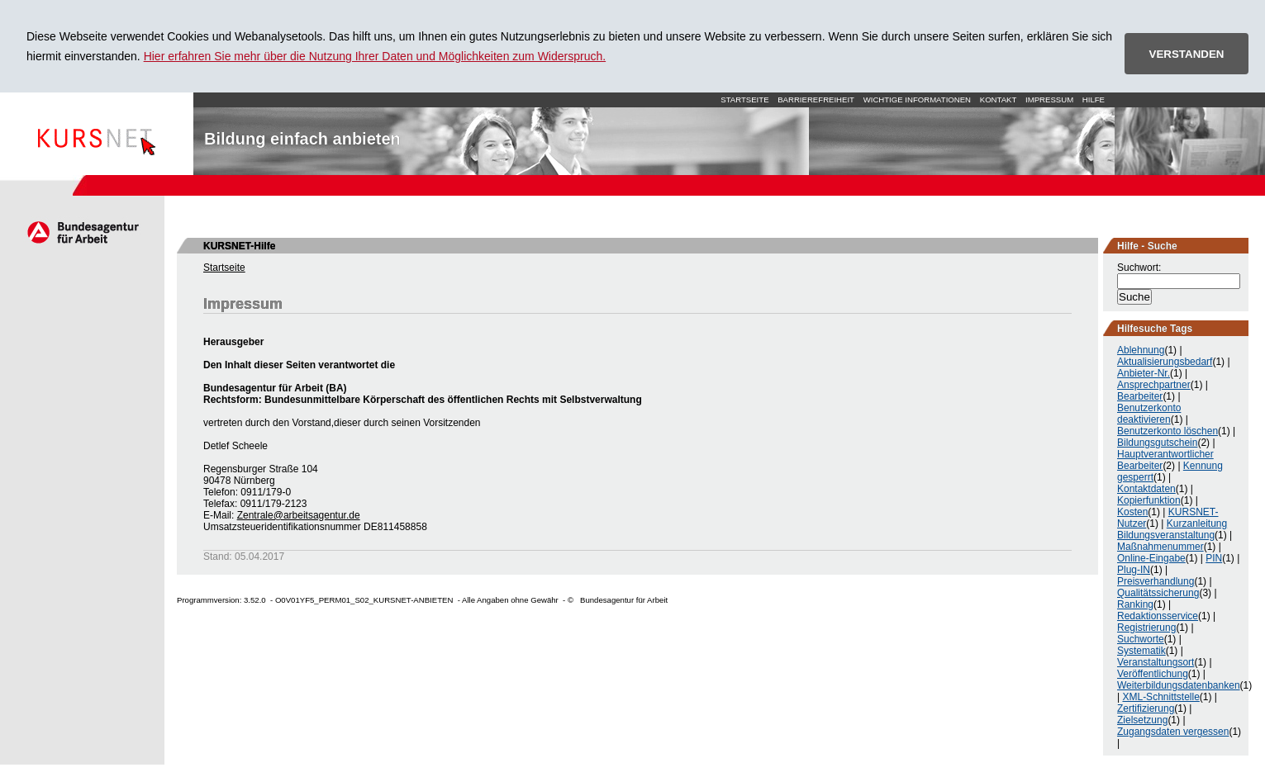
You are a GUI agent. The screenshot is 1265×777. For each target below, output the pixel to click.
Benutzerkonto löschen (1167, 431)
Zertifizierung (1145, 708)
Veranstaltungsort (1155, 662)
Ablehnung (1140, 350)
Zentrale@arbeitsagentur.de (298, 515)
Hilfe (1093, 99)
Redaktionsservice (1157, 616)
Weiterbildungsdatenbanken (1178, 685)
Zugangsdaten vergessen (1173, 731)
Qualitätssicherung (1158, 593)
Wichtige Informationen (917, 99)
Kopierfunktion (1149, 500)
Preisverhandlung (1155, 581)
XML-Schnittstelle (1160, 697)
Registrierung (1146, 627)
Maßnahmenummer (1160, 546)
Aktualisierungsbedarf (1164, 361)
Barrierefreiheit (816, 99)
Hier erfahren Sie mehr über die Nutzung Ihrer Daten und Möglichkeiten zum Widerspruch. (375, 56)
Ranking (1135, 604)
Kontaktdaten (1146, 489)
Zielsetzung (1142, 720)
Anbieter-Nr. (1143, 373)
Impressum (1049, 99)
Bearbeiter (1140, 396)
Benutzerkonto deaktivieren (1149, 413)
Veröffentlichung (1152, 674)
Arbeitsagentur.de (82, 232)
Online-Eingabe (1151, 558)
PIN (1214, 558)
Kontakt (998, 99)
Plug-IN (1133, 570)
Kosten (1132, 512)
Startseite (96, 133)
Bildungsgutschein (1157, 442)
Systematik (1141, 650)
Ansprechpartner (1154, 385)
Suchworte (1140, 639)
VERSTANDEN (1187, 54)
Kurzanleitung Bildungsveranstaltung (1172, 529)
